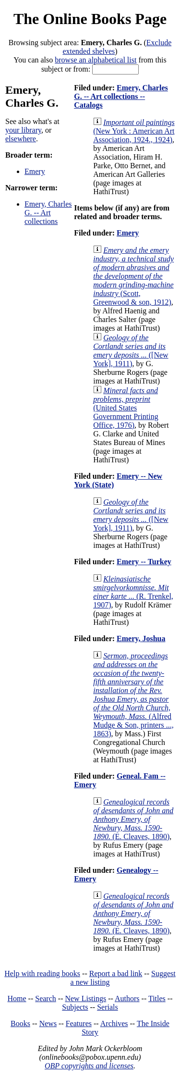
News (48, 1023)
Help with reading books (42, 973)
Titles (157, 998)
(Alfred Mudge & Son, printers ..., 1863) (133, 695)
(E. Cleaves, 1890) (133, 819)
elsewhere (20, 139)
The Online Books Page (90, 18)
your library (23, 130)
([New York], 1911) (130, 351)
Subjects (75, 1007)
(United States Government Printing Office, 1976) (125, 407)
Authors (127, 998)
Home (17, 998)
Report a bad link (116, 973)
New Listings (85, 998)
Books (20, 1023)
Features (79, 1023)
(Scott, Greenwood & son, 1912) (133, 276)
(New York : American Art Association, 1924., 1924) (133, 131)
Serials (107, 1007)
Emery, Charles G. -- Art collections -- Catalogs (121, 96)
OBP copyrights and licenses (89, 1066)
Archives (114, 1023)
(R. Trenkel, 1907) (133, 592)
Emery (34, 171)
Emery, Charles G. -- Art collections (48, 212)
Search (45, 998)
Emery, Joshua (141, 638)
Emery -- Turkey (144, 562)
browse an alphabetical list (95, 60)
